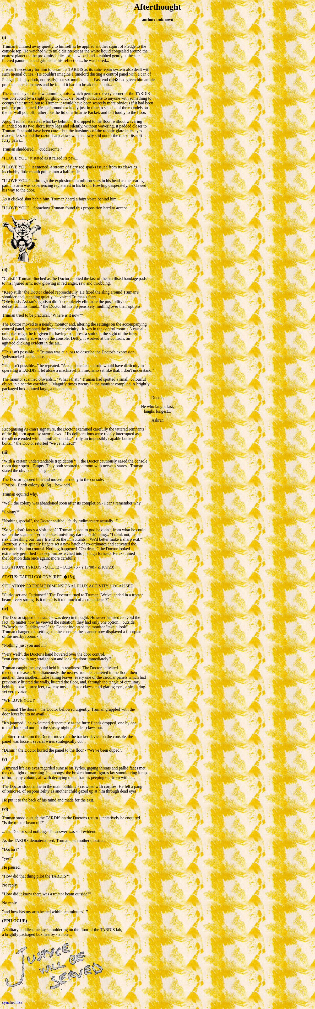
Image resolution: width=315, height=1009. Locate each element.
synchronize (12, 1002)
